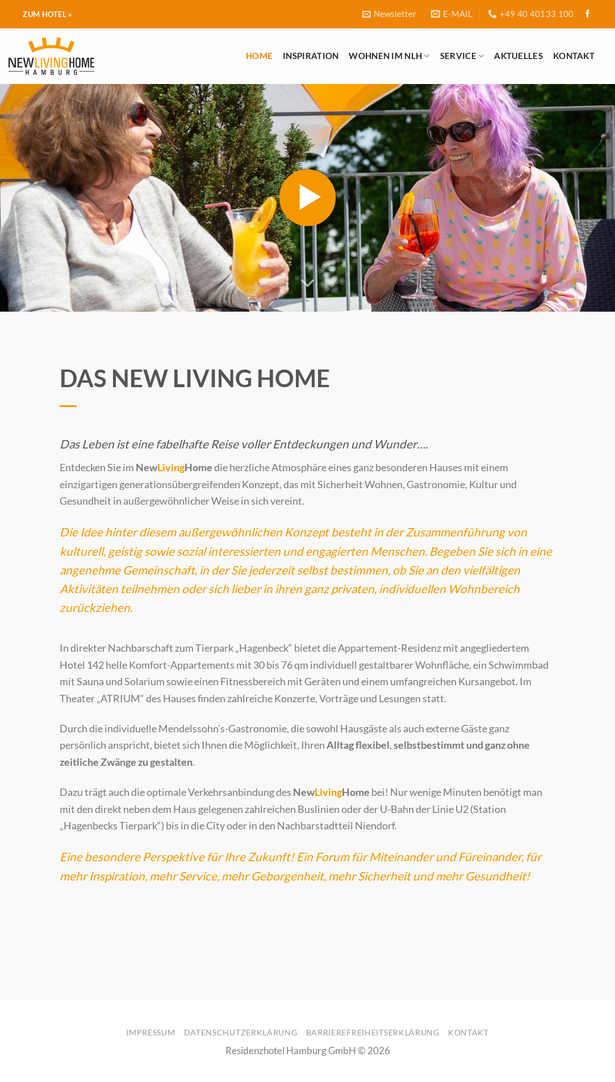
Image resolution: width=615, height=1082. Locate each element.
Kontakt (574, 56)
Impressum (150, 1032)
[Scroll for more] (307, 283)
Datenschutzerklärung (241, 1032)
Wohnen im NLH (389, 56)
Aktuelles (518, 56)
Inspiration (310, 56)
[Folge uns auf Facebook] (588, 14)
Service (462, 56)
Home (259, 56)
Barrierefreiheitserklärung (373, 1032)
